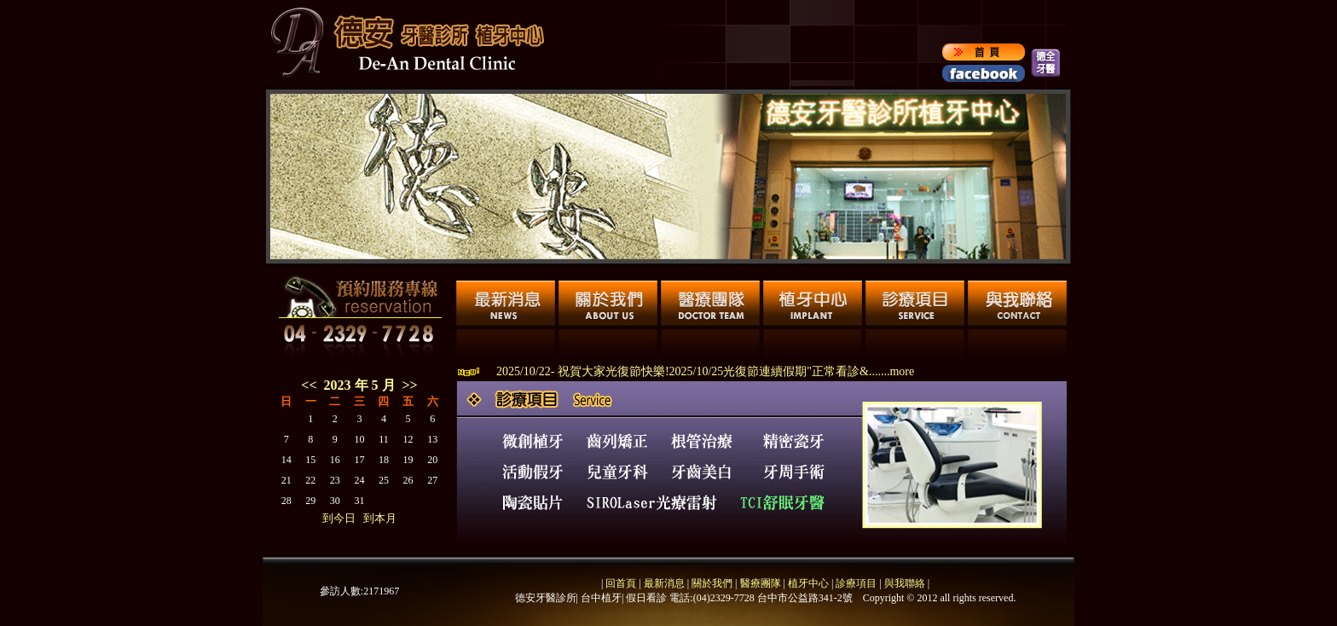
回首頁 (620, 583)
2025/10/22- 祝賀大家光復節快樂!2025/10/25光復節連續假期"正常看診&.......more (705, 371)
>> (410, 385)
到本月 (379, 518)
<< (308, 385)
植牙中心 (808, 583)
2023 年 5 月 (363, 385)
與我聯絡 (904, 583)
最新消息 (664, 583)
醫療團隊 (759, 583)
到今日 (339, 518)
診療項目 (856, 583)
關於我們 (710, 583)
